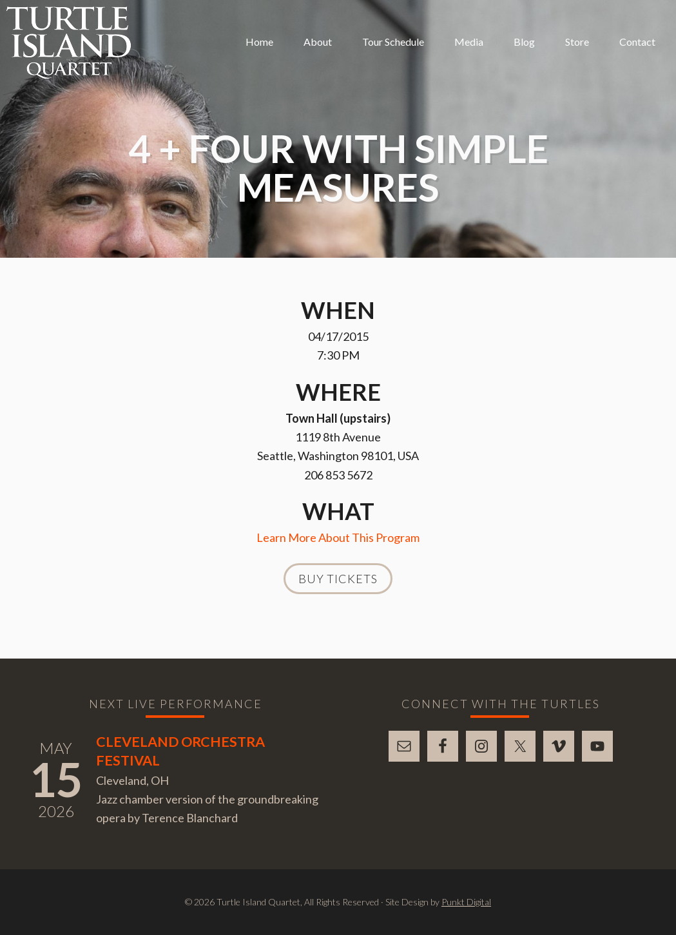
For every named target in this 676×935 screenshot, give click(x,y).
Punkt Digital (466, 901)
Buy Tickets (338, 579)
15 (56, 779)
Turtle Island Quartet (68, 42)
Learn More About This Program (338, 537)
